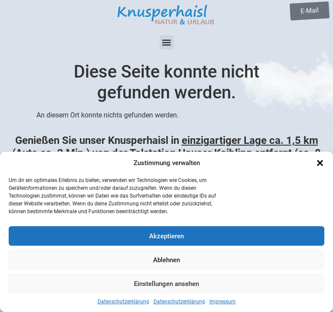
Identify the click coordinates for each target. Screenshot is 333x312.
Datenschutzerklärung (123, 302)
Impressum (222, 302)
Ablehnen (166, 260)
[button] (320, 163)
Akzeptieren (166, 236)
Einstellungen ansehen (166, 284)
